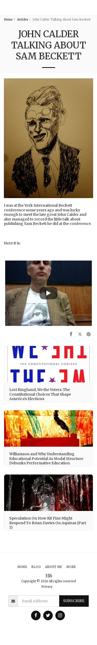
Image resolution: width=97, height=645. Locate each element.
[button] (90, 7)
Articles (22, 19)
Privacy (47, 587)
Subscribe (73, 600)
